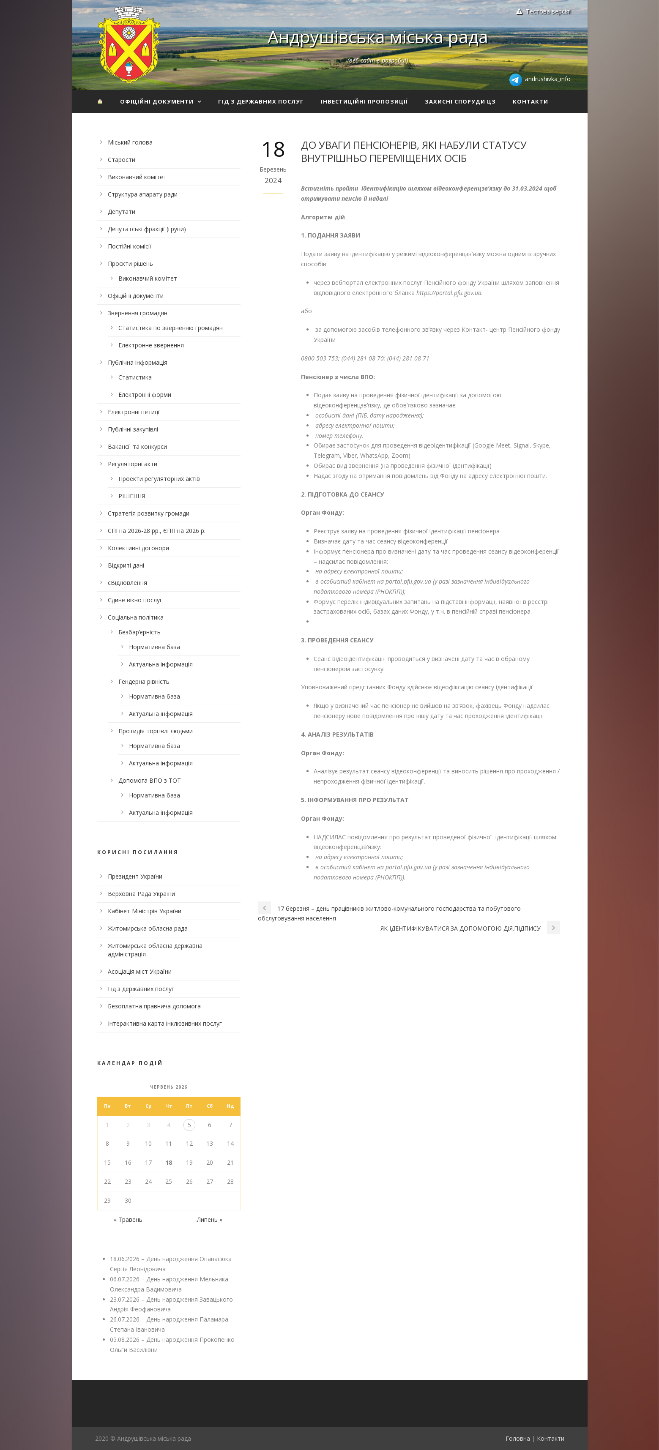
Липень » (209, 1219)
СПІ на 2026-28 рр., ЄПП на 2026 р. (156, 531)
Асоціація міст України (140, 971)
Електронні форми (144, 394)
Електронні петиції (134, 412)
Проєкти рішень (130, 263)
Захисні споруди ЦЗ (460, 101)
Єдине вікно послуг (135, 600)
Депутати (121, 212)
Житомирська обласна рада (148, 928)
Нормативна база (154, 647)
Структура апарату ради (143, 194)
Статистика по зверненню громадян (170, 328)
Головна (518, 1438)
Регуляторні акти (132, 464)
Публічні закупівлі (133, 429)
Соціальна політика (136, 617)
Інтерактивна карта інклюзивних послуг (165, 1023)
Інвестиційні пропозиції (364, 101)
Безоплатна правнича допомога (154, 1006)
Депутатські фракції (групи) (147, 229)
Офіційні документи (157, 101)
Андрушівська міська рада (378, 36)
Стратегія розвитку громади (148, 513)
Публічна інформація (137, 362)
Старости (121, 160)
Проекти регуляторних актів (159, 479)
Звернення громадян (137, 313)
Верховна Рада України (141, 894)
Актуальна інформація (161, 664)
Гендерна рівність (144, 681)
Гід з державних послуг (261, 101)
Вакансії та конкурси (137, 446)
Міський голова (130, 142)
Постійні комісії (129, 246)
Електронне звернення (151, 345)
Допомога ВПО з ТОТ (149, 780)
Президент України (135, 876)
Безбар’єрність (139, 632)
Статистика (135, 377)
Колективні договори (138, 548)
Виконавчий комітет (137, 177)
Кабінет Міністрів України (144, 911)
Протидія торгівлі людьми (155, 731)
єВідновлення (127, 583)
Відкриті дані (126, 565)
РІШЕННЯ (131, 496)
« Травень (128, 1219)
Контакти (530, 101)
